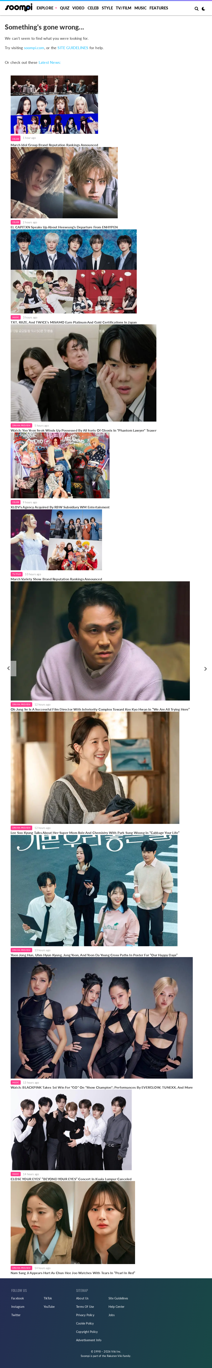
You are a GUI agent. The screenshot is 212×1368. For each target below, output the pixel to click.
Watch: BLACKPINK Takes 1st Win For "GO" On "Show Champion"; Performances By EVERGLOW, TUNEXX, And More (102, 1087)
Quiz (64, 8)
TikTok (48, 1298)
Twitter (15, 1315)
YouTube (49, 1306)
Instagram (17, 1306)
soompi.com (34, 48)
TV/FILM (123, 8)
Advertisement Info (89, 1340)
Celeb (93, 8)
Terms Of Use (85, 1306)
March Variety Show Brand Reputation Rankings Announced (56, 579)
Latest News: (50, 62)
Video (78, 8)
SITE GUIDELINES (72, 48)
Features (158, 8)
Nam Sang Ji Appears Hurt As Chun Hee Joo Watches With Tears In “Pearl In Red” (73, 1273)
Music (140, 8)
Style (107, 8)
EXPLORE (45, 8)
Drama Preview (21, 425)
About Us (82, 1298)
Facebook (17, 1298)
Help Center (116, 1306)
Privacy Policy (85, 1315)
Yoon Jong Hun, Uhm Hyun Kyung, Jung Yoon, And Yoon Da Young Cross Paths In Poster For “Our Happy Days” (94, 955)
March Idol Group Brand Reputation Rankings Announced (54, 145)
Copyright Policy (87, 1331)
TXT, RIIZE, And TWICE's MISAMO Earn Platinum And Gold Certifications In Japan (74, 322)
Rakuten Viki (114, 1356)
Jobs (112, 1315)
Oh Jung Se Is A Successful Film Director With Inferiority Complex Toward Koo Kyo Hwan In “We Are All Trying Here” (100, 709)
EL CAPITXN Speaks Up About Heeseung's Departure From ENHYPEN (64, 227)
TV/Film (16, 574)
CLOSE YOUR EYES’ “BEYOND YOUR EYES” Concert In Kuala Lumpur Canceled (71, 1179)
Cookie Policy (85, 1323)
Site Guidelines (118, 1298)
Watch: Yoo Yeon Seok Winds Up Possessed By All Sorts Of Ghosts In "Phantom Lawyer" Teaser (83, 430)
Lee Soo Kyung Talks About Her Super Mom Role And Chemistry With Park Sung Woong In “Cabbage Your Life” (95, 833)
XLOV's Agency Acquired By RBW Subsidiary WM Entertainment (60, 507)
